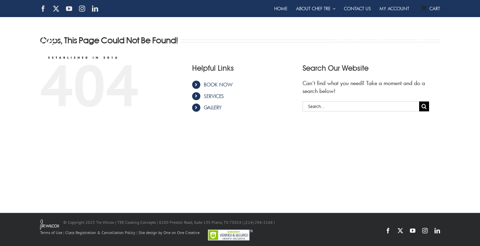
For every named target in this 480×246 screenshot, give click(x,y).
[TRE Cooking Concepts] (80, 21)
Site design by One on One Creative (169, 232)
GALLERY (213, 107)
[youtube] (69, 8)
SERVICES (214, 96)
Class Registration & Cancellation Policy (100, 232)
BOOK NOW (218, 84)
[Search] (424, 106)
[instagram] (82, 8)
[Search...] (361, 106)
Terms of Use (51, 232)
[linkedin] (95, 8)
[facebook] (43, 8)
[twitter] (56, 8)
